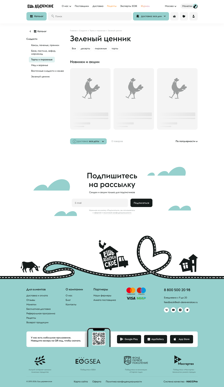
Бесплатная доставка (38, 309)
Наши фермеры (102, 295)
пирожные (101, 48)
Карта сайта (81, 381)
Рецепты (31, 318)
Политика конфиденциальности (124, 381)
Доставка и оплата (37, 295)
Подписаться (141, 202)
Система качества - (181, 381)
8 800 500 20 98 (177, 290)
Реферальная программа (40, 313)
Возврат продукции (37, 322)
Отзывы (30, 300)
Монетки (31, 304)
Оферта (96, 381)
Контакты (71, 304)
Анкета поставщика (104, 300)
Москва (169, 6)
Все (74, 48)
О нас (69, 295)
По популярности (185, 141)
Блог (68, 300)
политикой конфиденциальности (117, 213)
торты (114, 48)
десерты (85, 48)
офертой (97, 213)
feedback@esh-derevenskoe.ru (181, 302)
